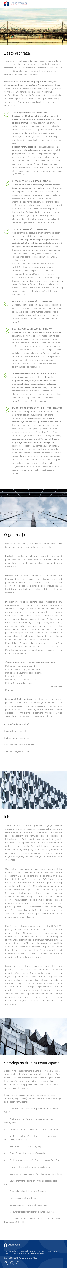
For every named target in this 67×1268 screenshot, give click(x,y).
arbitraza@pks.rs (37, 1253)
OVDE (24, 294)
